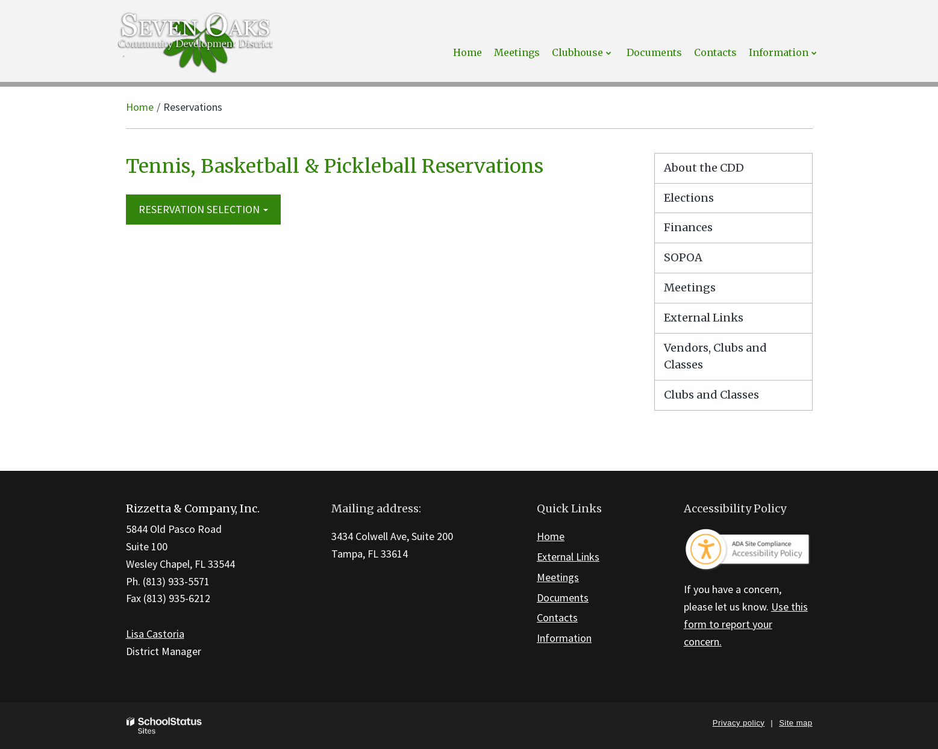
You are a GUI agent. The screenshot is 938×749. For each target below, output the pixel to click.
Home (140, 107)
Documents (563, 597)
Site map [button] (795, 722)
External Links (703, 318)
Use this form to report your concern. (746, 624)
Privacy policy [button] (738, 722)
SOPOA (683, 257)
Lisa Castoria (155, 634)
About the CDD (704, 168)
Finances (688, 227)
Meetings (690, 287)
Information (564, 638)
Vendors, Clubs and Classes (715, 356)
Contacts (557, 617)
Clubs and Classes (711, 395)
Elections (689, 198)
